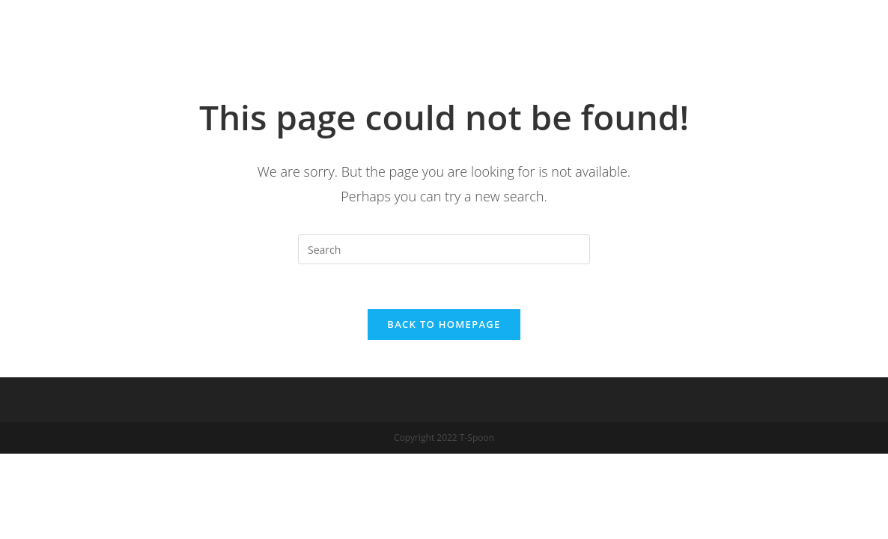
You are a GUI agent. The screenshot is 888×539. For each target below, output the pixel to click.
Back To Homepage (443, 324)
